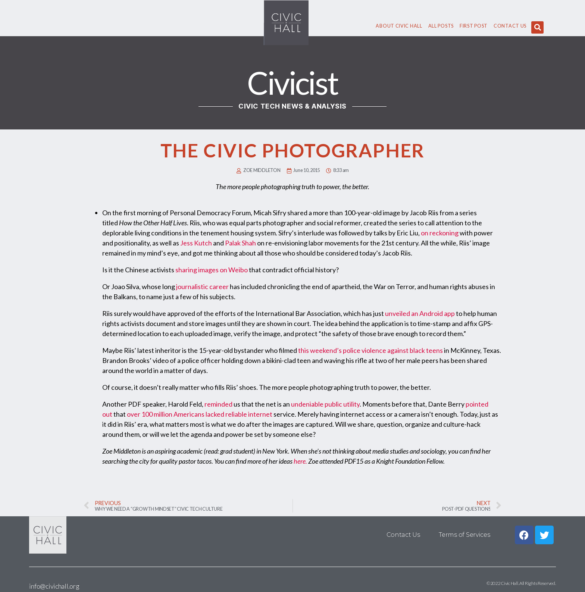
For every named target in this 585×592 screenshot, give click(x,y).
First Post (474, 26)
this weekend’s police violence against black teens (370, 350)
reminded (218, 404)
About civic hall (399, 26)
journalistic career (202, 286)
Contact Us (510, 26)
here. (300, 461)
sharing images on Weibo (211, 270)
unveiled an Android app (420, 313)
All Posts (441, 26)
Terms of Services (464, 534)
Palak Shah (240, 243)
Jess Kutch (196, 243)
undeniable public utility (325, 404)
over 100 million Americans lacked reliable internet (199, 414)
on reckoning (440, 233)
